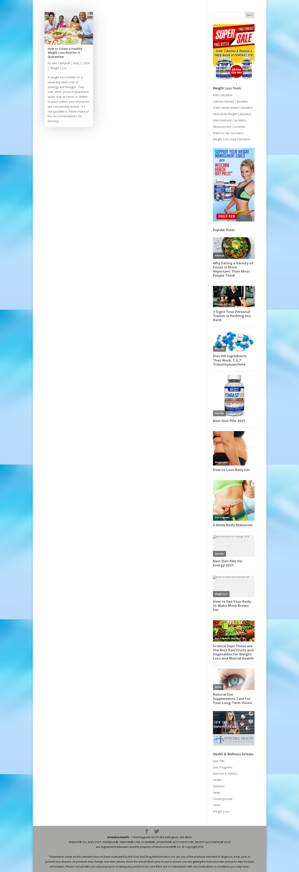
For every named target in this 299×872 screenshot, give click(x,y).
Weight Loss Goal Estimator (231, 139)
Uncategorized (222, 799)
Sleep (216, 792)
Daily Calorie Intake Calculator (233, 108)
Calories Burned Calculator (230, 101)
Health (217, 780)
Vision (217, 805)
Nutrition (219, 786)
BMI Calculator (223, 95)
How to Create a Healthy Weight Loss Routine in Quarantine (65, 53)
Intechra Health (118, 837)
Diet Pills (218, 761)
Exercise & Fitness (225, 773)
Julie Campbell (61, 63)
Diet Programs (222, 767)
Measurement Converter (229, 127)
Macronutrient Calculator (229, 120)
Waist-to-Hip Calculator (228, 133)
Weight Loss (58, 68)
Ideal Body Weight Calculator (232, 114)
